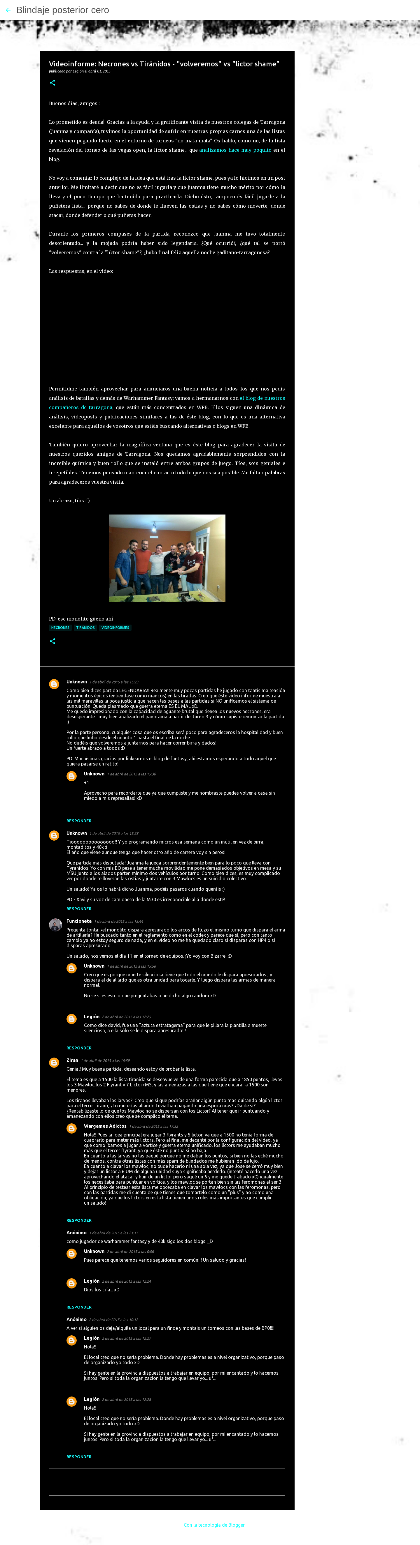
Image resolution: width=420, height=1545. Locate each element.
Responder (79, 821)
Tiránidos (85, 628)
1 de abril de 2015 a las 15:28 (113, 833)
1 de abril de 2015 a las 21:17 (113, 1233)
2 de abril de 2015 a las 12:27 (126, 1338)
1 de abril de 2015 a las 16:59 (105, 1060)
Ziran (72, 1060)
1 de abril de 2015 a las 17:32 (153, 1126)
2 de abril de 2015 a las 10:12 (113, 1320)
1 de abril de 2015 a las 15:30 (131, 774)
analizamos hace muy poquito (235, 150)
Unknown (76, 681)
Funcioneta (79, 921)
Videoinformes (115, 628)
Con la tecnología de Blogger (210, 1525)
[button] (52, 83)
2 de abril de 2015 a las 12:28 (126, 1399)
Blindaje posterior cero (62, 10)
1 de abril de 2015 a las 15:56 (131, 966)
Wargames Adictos (105, 1126)
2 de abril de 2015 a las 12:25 (126, 1017)
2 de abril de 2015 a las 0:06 (130, 1251)
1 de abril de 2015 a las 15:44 (118, 921)
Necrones (60, 628)
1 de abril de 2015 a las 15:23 (113, 682)
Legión (91, 1016)
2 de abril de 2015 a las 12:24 (126, 1281)
